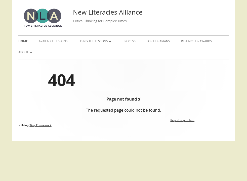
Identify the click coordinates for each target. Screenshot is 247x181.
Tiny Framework (40, 125)
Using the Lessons (93, 41)
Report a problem (182, 120)
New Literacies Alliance (108, 12)
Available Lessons (53, 41)
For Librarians (158, 41)
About (23, 52)
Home (23, 41)
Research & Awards (196, 41)
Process (129, 41)
